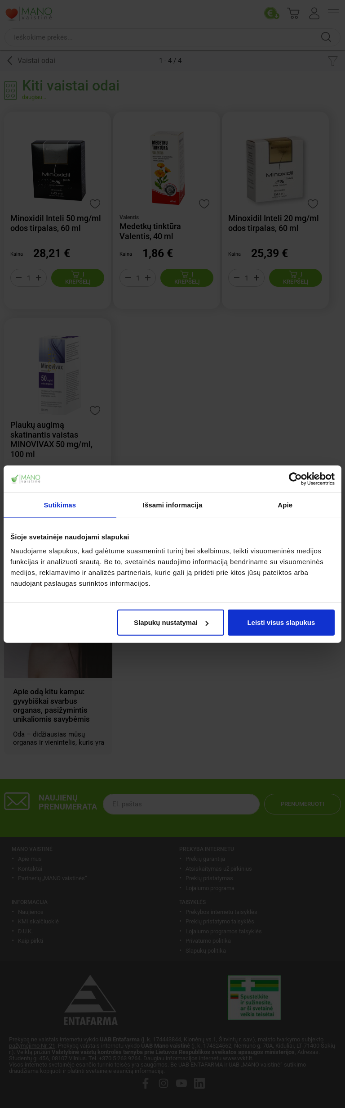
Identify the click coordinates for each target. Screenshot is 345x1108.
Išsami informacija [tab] (173, 504)
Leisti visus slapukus (281, 622)
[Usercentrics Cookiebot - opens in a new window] (295, 478)
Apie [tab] (285, 504)
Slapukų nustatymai (171, 622)
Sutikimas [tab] (60, 504)
